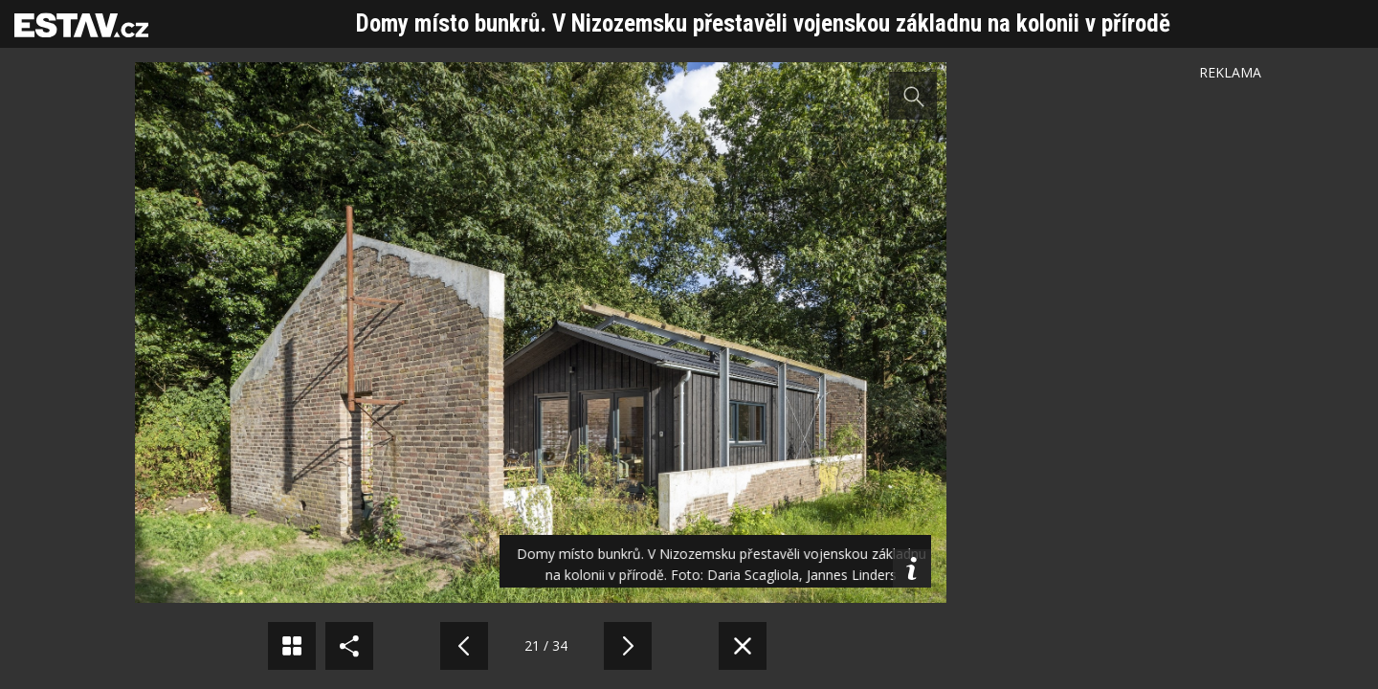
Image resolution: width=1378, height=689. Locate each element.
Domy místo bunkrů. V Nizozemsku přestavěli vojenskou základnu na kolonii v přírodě (763, 23)
